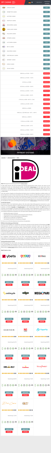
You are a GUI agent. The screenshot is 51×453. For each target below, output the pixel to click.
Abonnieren (39, 2)
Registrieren (47, 1)
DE (31, 2)
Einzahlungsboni (21, 206)
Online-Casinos (24, 183)
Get (47, 95)
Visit (46, 7)
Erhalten (46, 73)
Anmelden (47, 3)
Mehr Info (9, 282)
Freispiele (13, 206)
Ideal (18, 157)
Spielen (9, 284)
